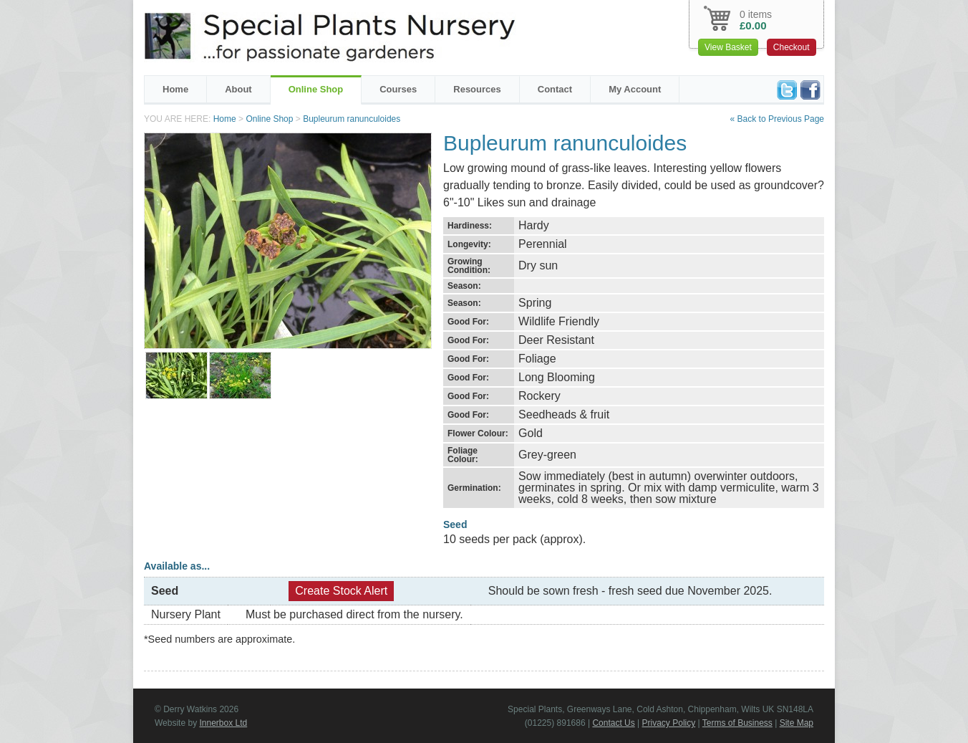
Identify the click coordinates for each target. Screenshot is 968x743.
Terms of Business (737, 723)
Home (175, 89)
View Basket (728, 47)
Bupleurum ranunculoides (351, 119)
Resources (476, 89)
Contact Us (613, 723)
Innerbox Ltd (223, 723)
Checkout (791, 47)
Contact (555, 89)
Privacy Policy (669, 723)
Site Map (796, 723)
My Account (635, 89)
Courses (398, 89)
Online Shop (316, 89)
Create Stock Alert (341, 591)
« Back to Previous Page (777, 119)
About (238, 89)
